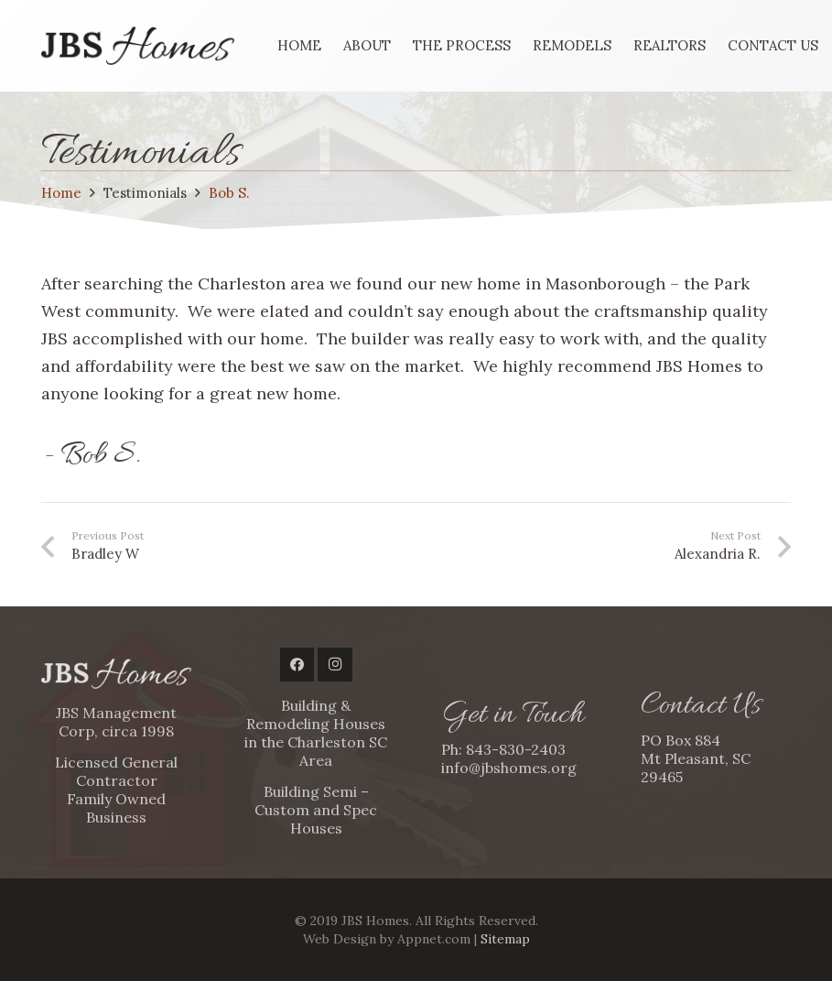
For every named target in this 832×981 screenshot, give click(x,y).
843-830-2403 (516, 749)
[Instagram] (335, 665)
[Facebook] (297, 665)
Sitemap (505, 939)
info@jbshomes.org (509, 767)
